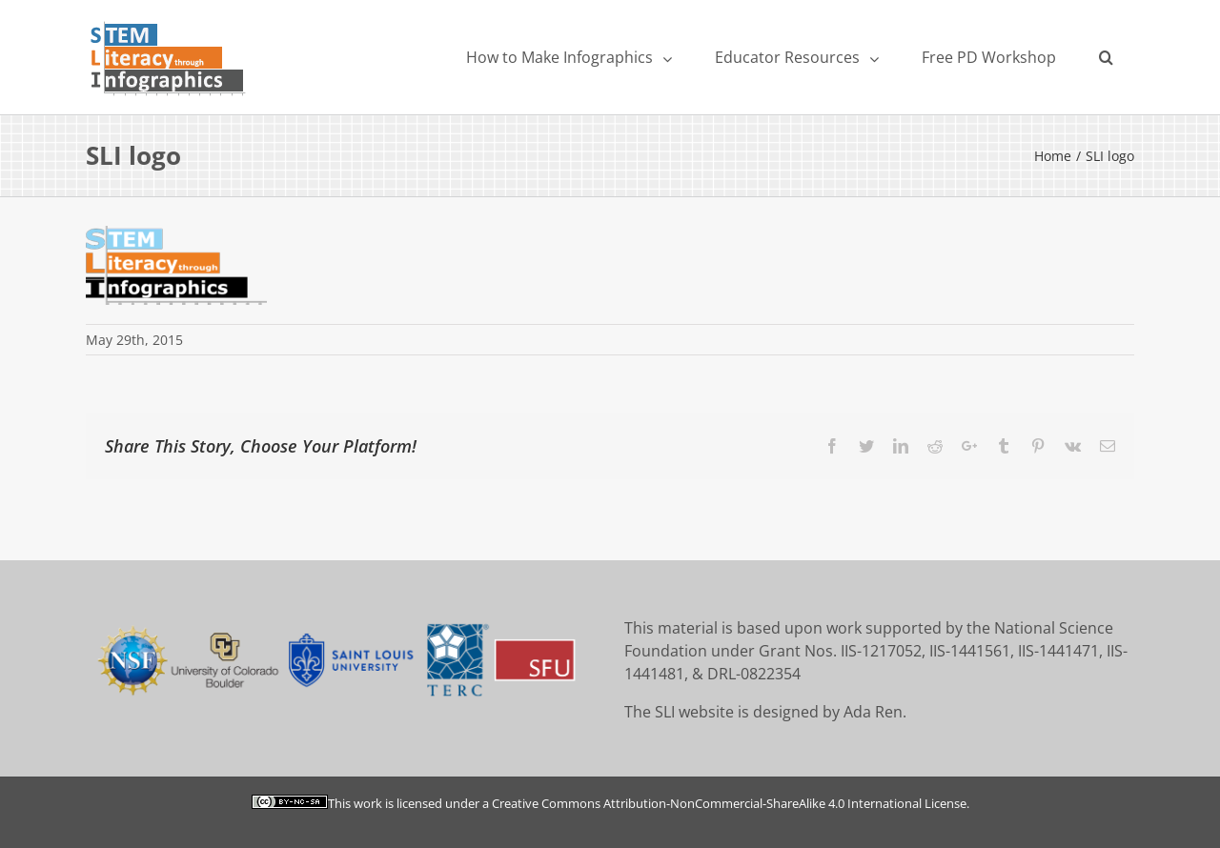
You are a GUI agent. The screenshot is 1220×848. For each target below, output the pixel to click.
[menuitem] (568, 57)
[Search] (1105, 57)
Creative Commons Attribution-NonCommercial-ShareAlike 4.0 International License (729, 803)
